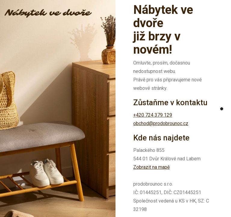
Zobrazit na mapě (151, 167)
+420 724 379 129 (152, 115)
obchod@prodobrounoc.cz (160, 123)
